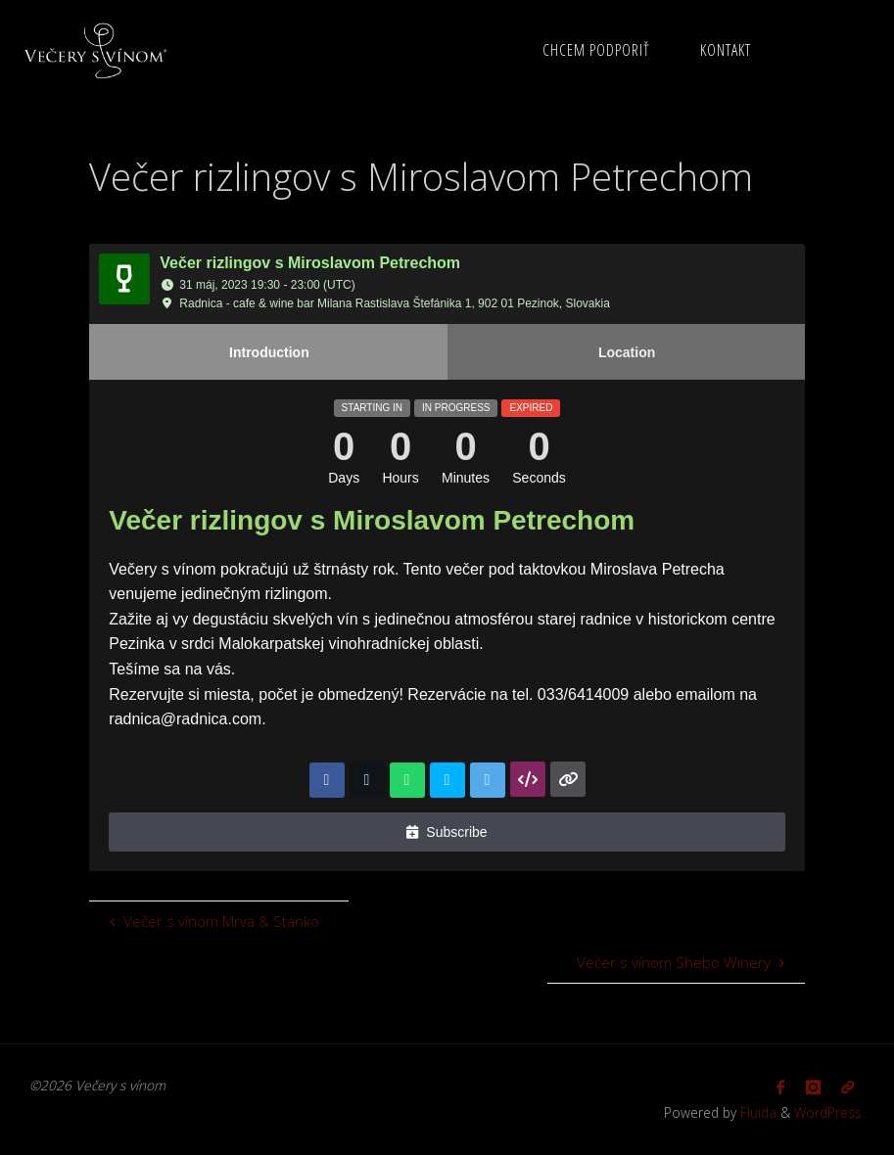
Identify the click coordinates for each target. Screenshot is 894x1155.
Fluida (756, 1112)
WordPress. (829, 1112)
